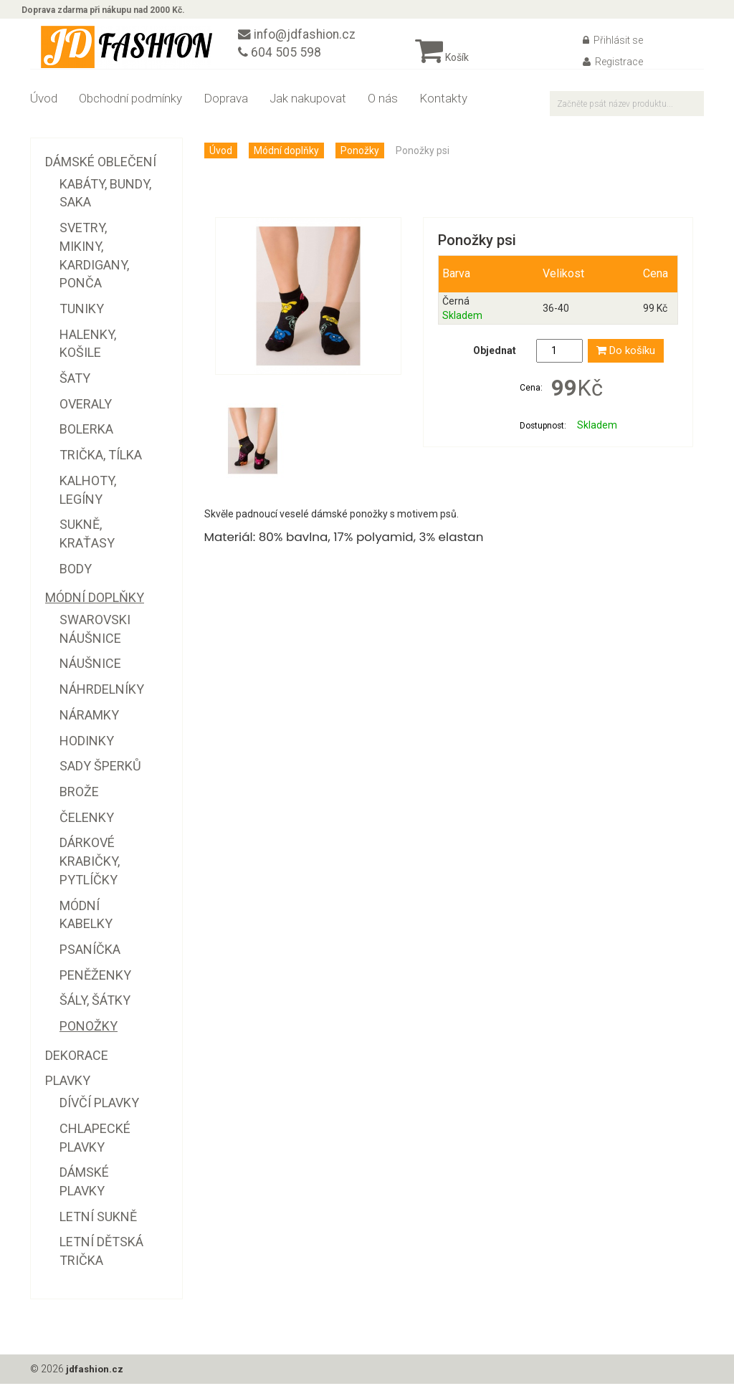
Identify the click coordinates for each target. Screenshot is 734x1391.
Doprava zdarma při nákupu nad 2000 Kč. (112, 13)
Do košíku (625, 358)
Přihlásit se (613, 48)
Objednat (494, 358)
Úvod (43, 106)
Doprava (226, 106)
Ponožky (359, 158)
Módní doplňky (286, 158)
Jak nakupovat (308, 106)
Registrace (613, 69)
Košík (442, 65)
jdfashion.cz (95, 1376)
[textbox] (627, 111)
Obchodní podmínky (130, 106)
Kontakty (443, 106)
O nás (383, 106)
